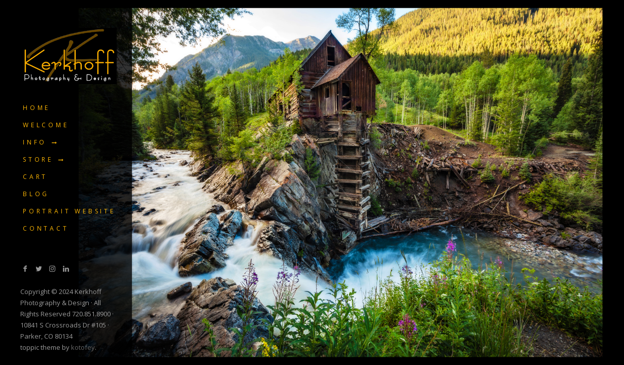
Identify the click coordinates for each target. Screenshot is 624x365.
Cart (35, 176)
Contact (46, 228)
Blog (36, 194)
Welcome (46, 125)
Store (38, 159)
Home (36, 107)
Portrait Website (69, 211)
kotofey (83, 347)
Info (35, 142)
